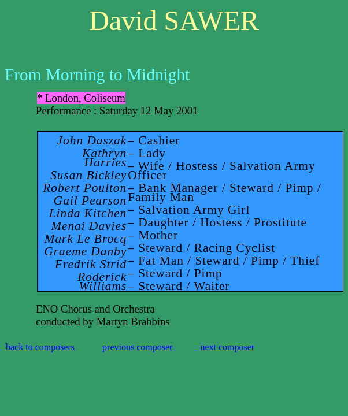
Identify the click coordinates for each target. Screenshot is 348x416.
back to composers (40, 347)
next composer (227, 347)
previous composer (137, 347)
